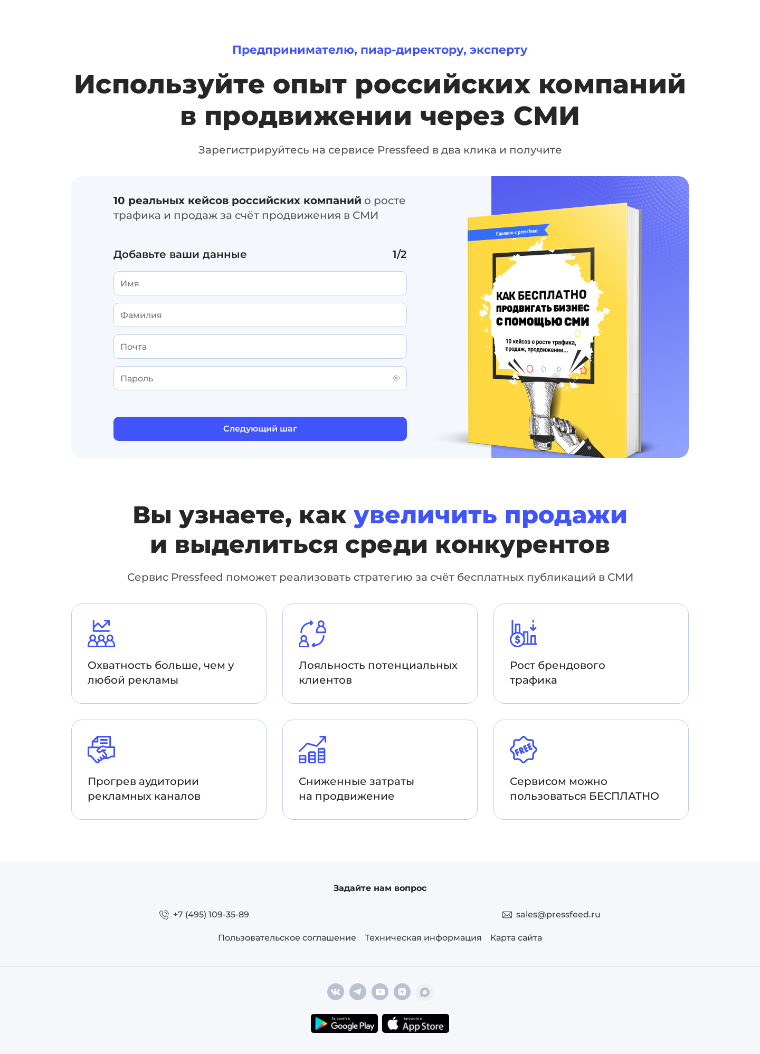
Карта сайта (516, 938)
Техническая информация (423, 938)
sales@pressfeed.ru (558, 914)
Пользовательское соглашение (287, 938)
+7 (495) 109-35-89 (211, 914)
